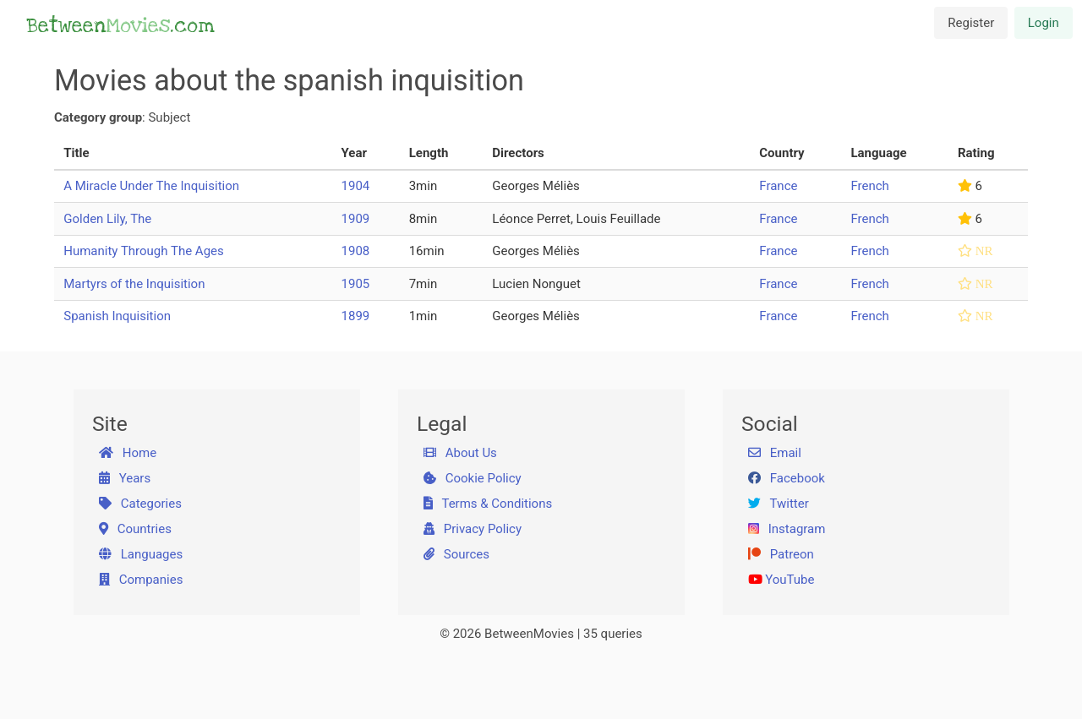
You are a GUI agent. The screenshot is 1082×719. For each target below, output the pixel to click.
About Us (460, 452)
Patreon (781, 554)
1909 (356, 218)
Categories (140, 503)
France (778, 185)
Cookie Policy (473, 478)
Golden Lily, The (107, 218)
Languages (141, 554)
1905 (356, 283)
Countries (135, 529)
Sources (456, 554)
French (869, 185)
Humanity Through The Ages (143, 251)
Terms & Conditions (488, 503)
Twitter (778, 503)
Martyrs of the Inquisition (134, 283)
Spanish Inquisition (117, 316)
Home (128, 452)
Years (125, 478)
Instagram (787, 529)
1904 (356, 185)
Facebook (786, 478)
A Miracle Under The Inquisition (151, 185)
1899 (356, 316)
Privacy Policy (473, 529)
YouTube (781, 579)
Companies (141, 579)
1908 (356, 251)
